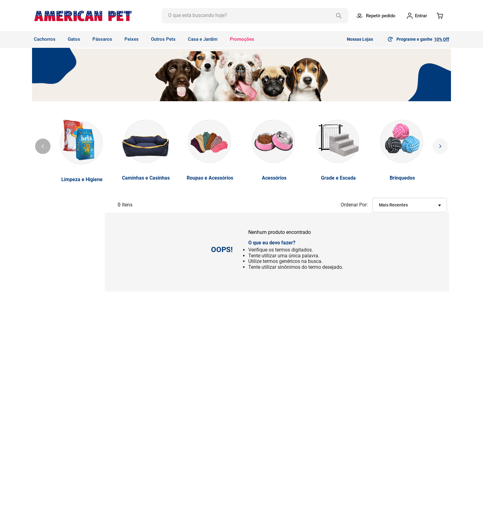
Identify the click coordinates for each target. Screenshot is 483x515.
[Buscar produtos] (339, 15)
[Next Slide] (440, 146)
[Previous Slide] (43, 146)
